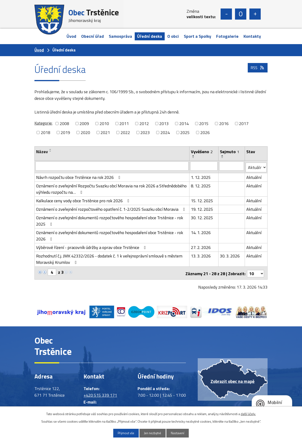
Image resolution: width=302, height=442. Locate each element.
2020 (85, 132)
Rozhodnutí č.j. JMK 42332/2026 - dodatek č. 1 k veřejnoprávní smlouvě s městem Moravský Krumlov (109, 257)
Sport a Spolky (197, 36)
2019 (65, 132)
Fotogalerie (227, 36)
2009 (84, 123)
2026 (205, 132)
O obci (173, 36)
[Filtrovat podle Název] (112, 165)
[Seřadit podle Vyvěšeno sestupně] (193, 158)
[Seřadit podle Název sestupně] (50, 151)
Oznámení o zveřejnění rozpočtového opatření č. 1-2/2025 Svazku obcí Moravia (111, 208)
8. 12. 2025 (201, 184)
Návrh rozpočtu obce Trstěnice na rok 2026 (79, 176)
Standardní (240, 14)
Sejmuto (229, 151)
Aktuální (254, 176)
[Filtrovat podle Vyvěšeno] (204, 165)
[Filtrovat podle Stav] (256, 166)
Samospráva (120, 36)
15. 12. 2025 (202, 199)
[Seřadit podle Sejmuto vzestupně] (222, 156)
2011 (124, 123)
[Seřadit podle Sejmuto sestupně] (222, 158)
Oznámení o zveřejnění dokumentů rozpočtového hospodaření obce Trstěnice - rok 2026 (109, 234)
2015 (204, 123)
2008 (64, 123)
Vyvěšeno (202, 151)
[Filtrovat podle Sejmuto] (231, 165)
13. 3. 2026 (201, 254)
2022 (125, 132)
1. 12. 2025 (201, 176)
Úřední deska (149, 36)
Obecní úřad (92, 36)
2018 (45, 132)
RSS (257, 70)
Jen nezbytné (152, 432)
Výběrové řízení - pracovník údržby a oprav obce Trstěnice (92, 246)
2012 (144, 123)
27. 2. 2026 (201, 246)
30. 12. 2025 (202, 216)
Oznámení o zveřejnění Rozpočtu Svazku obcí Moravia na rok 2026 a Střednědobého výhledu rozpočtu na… (111, 187)
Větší (255, 14)
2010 (104, 123)
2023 (145, 132)
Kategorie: (43, 123)
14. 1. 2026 (201, 231)
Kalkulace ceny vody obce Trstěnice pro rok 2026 (83, 199)
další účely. (248, 413)
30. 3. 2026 (230, 254)
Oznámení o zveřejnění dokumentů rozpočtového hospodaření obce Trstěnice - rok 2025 (109, 219)
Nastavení (181, 432)
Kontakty (252, 36)
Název (42, 151)
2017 (243, 123)
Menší (226, 14)
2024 (165, 132)
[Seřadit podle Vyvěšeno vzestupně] (193, 156)
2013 (164, 123)
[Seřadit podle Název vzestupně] (50, 149)
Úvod (71, 36)
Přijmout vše (123, 432)
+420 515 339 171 (100, 392)
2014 (184, 123)
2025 (185, 132)
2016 (224, 123)
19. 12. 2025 (202, 208)
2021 (105, 132)
